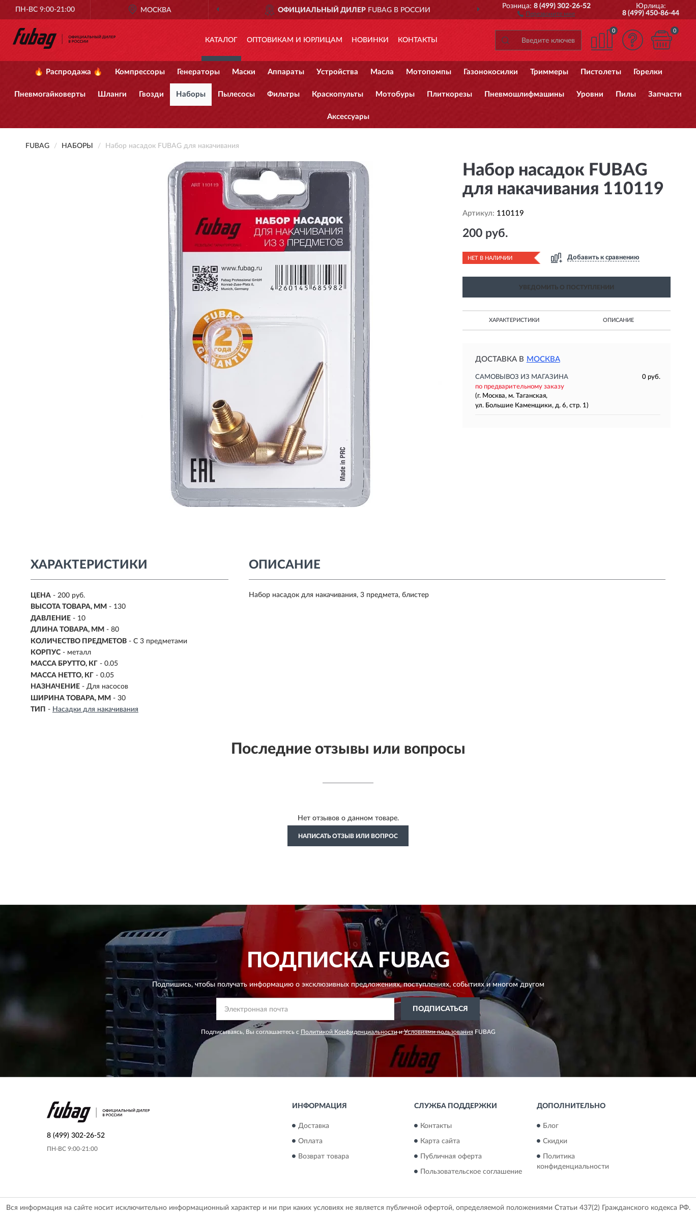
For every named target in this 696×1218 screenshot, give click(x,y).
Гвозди (151, 94)
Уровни (589, 94)
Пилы (626, 94)
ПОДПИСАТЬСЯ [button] (440, 1009)
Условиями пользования (438, 1032)
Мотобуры (395, 94)
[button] (546, 13)
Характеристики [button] (514, 320)
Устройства (337, 72)
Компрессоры (140, 72)
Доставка (313, 1126)
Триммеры (549, 72)
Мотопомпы (428, 72)
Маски (243, 72)
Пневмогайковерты (49, 94)
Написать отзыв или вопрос (348, 836)
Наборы (191, 94)
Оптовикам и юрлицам (294, 40)
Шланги (112, 94)
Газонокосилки (490, 72)
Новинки (370, 40)
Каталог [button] (221, 40)
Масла (382, 72)
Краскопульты (337, 94)
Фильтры (283, 94)
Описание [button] (618, 320)
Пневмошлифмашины (524, 94)
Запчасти (665, 94)
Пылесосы (236, 94)
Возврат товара (323, 1156)
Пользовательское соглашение (471, 1171)
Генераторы (198, 72)
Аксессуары (348, 117)
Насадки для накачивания (95, 709)
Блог (551, 1126)
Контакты (418, 40)
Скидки (555, 1141)
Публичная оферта (451, 1156)
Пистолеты (601, 72)
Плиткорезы (449, 94)
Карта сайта (440, 1141)
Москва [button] (543, 359)
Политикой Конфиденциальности (349, 1032)
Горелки (647, 72)
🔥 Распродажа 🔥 (68, 72)
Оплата (310, 1141)
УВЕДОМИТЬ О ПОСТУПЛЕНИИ (566, 287)
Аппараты (286, 72)
